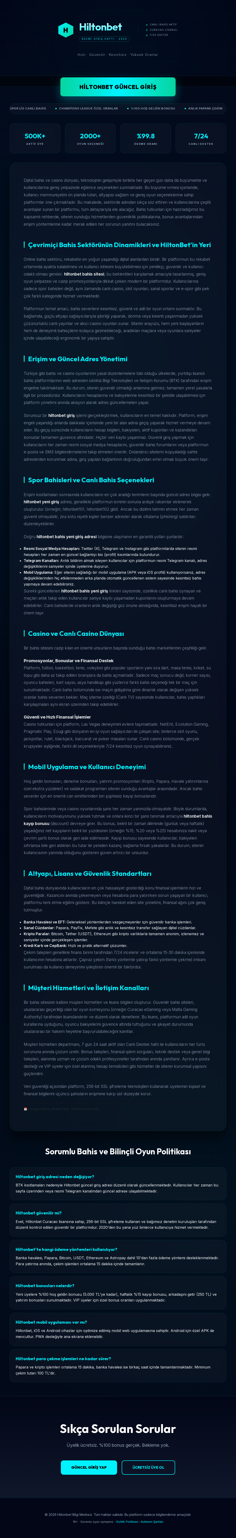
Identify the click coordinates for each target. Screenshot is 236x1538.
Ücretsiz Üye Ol (148, 1467)
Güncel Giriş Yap (89, 1467)
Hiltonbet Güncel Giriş (118, 86)
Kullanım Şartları (152, 1521)
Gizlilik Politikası (127, 1521)
